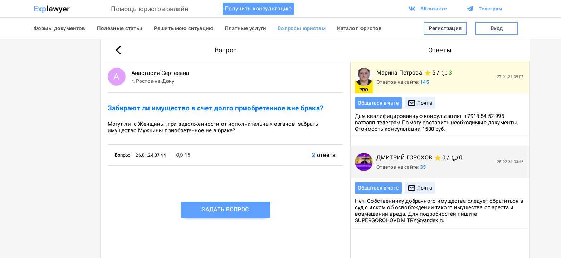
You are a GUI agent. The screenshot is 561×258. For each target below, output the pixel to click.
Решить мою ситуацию (183, 28)
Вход (496, 28)
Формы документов (60, 28)
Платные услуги (245, 28)
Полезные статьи (119, 28)
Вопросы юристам (301, 28)
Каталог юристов (359, 28)
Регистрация (445, 28)
